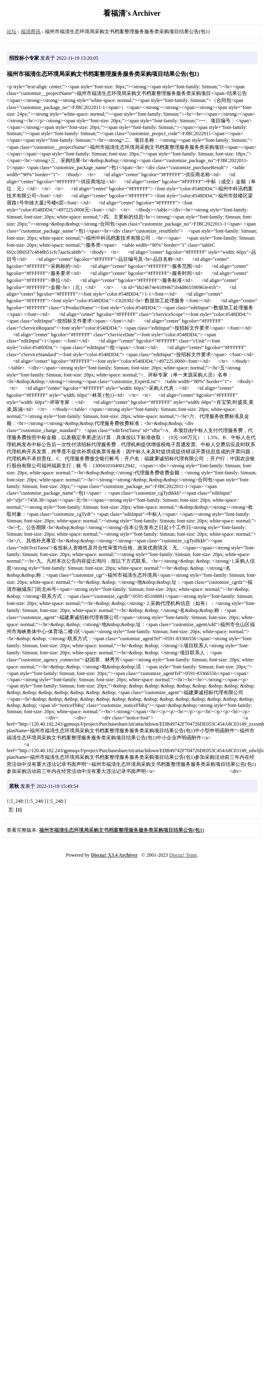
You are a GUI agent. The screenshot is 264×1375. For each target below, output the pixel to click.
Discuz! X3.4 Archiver (114, 855)
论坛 (12, 31)
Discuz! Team (183, 855)
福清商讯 (31, 31)
